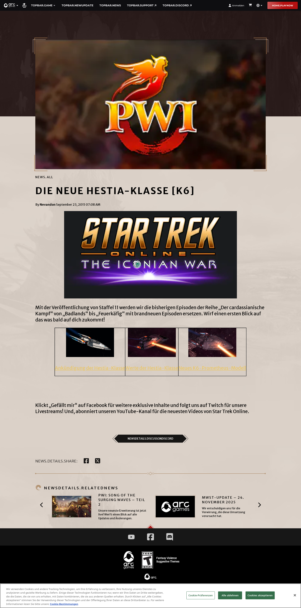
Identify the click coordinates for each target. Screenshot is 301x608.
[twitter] (97, 461)
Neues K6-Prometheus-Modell (212, 368)
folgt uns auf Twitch (201, 405)
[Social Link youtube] (131, 537)
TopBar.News (110, 5)
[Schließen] (295, 597)
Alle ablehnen (230, 597)
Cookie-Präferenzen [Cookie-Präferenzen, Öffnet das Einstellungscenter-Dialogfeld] (201, 597)
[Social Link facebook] (150, 537)
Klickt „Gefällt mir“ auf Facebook (71, 405)
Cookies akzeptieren (260, 597)
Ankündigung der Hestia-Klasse (90, 368)
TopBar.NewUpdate (77, 5)
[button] (11, 5)
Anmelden (236, 5)
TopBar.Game (43, 5)
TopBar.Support (141, 5)
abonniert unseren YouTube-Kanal (113, 411)
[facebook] (86, 461)
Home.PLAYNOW (282, 5)
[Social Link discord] (169, 537)
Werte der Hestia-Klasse (151, 368)
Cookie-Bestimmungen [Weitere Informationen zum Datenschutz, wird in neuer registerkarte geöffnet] (64, 605)
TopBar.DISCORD (177, 5)
